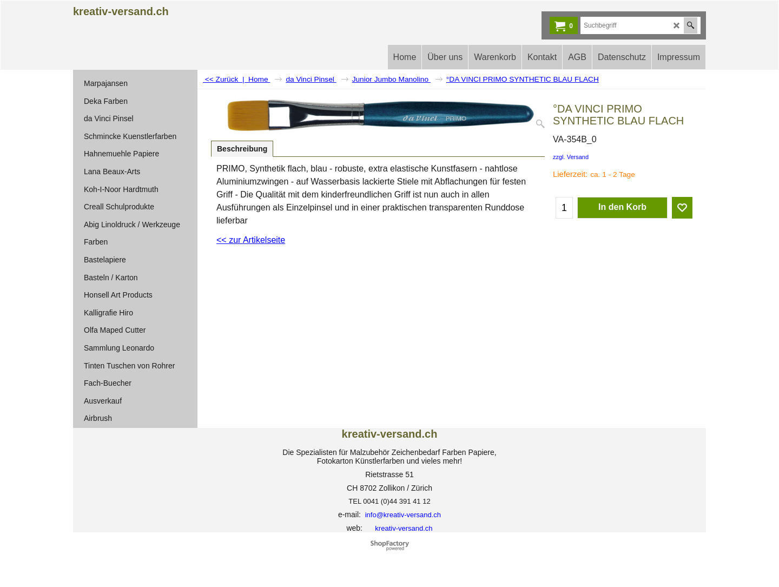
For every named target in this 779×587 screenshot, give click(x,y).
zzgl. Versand (571, 157)
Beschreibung (242, 148)
